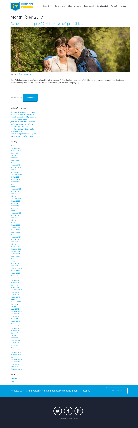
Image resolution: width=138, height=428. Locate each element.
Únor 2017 (14, 347)
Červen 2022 (15, 225)
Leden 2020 (15, 278)
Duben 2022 (15, 230)
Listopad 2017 (16, 331)
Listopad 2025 (16, 150)
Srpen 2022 (15, 222)
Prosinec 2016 (16, 352)
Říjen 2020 (14, 266)
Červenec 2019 (16, 290)
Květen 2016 (15, 364)
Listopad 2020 (16, 263)
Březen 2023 (15, 206)
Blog (70, 6)
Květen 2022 (15, 227)
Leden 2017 (15, 350)
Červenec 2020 (16, 268)
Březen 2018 (15, 321)
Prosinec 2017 (16, 328)
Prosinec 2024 (16, 165)
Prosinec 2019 (16, 280)
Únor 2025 (14, 162)
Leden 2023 (15, 210)
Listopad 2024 (16, 167)
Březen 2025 (15, 160)
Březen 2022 (15, 232)
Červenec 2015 (16, 369)
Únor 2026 (14, 146)
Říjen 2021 (14, 242)
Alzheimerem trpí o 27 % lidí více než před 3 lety (47, 23)
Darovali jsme (60, 6)
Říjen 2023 (14, 194)
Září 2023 (14, 196)
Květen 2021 (15, 254)
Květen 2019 (15, 294)
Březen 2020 (15, 273)
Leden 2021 (15, 261)
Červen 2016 (15, 362)
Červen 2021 (15, 251)
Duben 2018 (15, 318)
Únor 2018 (14, 323)
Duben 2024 (15, 179)
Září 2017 (14, 335)
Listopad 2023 (16, 191)
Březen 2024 (15, 182)
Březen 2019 (15, 297)
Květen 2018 (15, 316)
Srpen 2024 (15, 172)
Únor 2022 (14, 234)
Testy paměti (89, 6)
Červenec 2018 (16, 311)
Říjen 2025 (14, 153)
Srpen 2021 (15, 246)
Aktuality (77, 6)
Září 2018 (14, 307)
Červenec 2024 (16, 174)
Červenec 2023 (16, 198)
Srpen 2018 (15, 309)
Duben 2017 (15, 345)
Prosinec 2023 (16, 189)
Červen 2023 (15, 201)
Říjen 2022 (14, 218)
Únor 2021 (14, 258)
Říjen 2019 (14, 285)
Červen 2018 (15, 314)
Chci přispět (47, 6)
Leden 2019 (15, 299)
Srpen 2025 (15, 158)
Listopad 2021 (16, 239)
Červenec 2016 (16, 359)
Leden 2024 (15, 186)
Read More (30, 97)
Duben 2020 (15, 270)
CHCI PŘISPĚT (116, 390)
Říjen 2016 (14, 357)
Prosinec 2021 (16, 237)
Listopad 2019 (16, 282)
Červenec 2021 (16, 249)
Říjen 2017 (14, 333)
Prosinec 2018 (16, 302)
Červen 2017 (15, 340)
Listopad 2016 (16, 355)
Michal (29, 74)
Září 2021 (14, 244)
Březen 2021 (15, 256)
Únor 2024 (14, 184)
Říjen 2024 (14, 170)
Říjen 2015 (14, 366)
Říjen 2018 (14, 304)
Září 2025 (14, 155)
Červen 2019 (15, 292)
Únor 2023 (14, 208)
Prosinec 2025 (16, 148)
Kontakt (123, 6)
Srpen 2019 (15, 287)
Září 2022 (14, 220)
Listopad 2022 (16, 215)
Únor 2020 (14, 275)
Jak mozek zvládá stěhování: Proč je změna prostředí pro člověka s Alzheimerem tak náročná (23, 124)
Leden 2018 (15, 326)
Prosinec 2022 (16, 213)
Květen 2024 (15, 177)
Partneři (114, 6)
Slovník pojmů (102, 6)
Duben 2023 (15, 203)
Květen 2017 (15, 342)
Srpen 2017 (15, 338)
